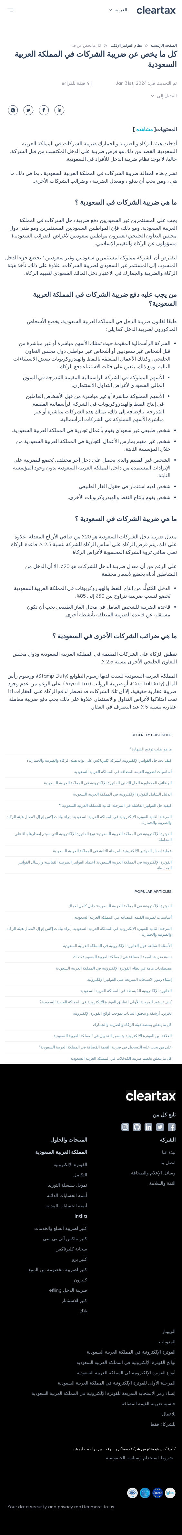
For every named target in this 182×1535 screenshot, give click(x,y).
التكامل (80, 1174)
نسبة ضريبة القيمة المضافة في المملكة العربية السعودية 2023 (122, 957)
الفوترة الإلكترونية (70, 1164)
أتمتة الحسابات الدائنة (67, 1195)
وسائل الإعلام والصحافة (153, 1172)
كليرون (80, 1279)
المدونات (167, 1341)
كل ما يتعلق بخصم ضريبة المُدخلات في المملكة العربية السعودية (121, 1058)
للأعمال (169, 1413)
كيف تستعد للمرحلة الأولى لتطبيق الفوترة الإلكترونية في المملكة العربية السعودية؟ (105, 1002)
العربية (116, 9)
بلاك (83, 1310)
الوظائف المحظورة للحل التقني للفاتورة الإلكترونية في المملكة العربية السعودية (108, 783)
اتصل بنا (168, 1162)
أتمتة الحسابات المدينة (66, 1205)
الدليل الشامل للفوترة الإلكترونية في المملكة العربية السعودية (122, 794)
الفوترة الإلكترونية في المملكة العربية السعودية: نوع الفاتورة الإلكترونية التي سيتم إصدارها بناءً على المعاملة (93, 837)
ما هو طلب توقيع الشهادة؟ (151, 749)
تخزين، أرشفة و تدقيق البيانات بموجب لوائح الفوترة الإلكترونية (122, 1013)
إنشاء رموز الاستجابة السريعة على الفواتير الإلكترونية (129, 979)
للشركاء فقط (163, 1424)
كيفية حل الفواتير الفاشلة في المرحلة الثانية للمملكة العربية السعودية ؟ (115, 805)
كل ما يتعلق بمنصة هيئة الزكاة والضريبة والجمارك (132, 1024)
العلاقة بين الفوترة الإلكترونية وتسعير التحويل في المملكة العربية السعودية (113, 1036)
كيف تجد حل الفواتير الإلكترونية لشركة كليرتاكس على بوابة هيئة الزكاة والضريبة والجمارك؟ (99, 760)
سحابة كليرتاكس (71, 1248)
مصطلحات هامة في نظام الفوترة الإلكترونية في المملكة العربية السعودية (114, 968)
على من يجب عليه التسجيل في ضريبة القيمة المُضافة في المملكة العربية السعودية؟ (105, 1047)
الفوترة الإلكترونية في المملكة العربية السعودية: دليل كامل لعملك (120, 906)
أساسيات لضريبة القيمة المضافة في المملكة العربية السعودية (123, 771)
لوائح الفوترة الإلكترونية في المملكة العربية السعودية (126, 1362)
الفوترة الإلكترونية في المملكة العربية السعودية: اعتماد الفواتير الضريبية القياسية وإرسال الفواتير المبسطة (95, 865)
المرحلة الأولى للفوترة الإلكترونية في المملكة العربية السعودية (117, 1382)
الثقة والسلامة (162, 1183)
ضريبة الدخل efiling (68, 1290)
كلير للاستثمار (74, 1300)
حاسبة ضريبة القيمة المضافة (149, 1403)
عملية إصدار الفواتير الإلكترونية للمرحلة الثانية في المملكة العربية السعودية (112, 851)
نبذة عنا (169, 1152)
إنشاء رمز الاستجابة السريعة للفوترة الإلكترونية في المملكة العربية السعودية (104, 1393)
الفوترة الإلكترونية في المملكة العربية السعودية (131, 1352)
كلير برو (79, 1259)
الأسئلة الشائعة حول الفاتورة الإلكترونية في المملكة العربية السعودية (117, 945)
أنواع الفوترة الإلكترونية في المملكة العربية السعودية (126, 1372)
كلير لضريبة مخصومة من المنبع (57, 1269)
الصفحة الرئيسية (163, 45)
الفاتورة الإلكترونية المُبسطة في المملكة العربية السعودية (126, 991)
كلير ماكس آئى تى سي (65, 1238)
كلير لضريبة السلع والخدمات (60, 1228)
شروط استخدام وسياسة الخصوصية (139, 1457)
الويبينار (169, 1331)
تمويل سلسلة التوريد (67, 1185)
